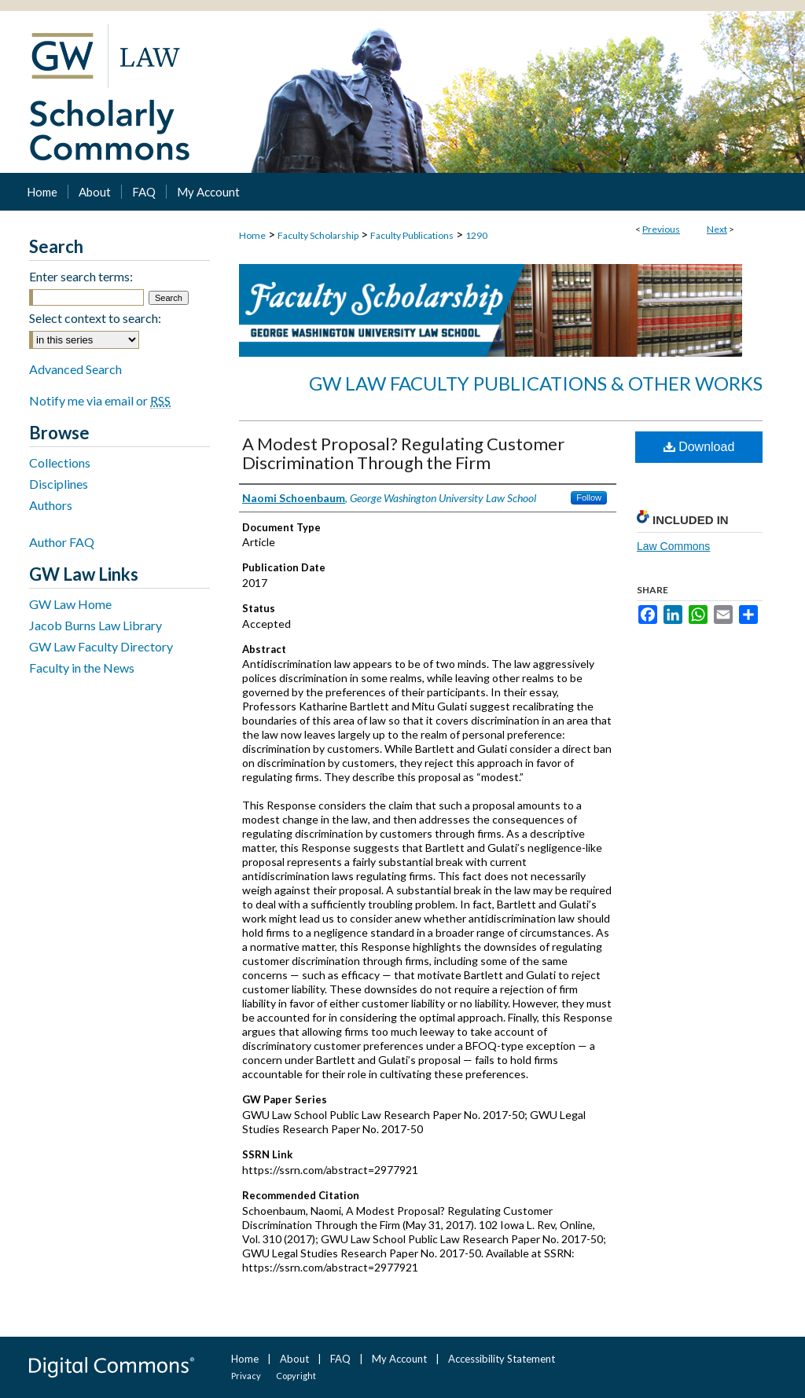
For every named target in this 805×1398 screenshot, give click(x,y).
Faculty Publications (412, 235)
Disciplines (58, 483)
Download (699, 446)
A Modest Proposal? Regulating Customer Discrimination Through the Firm (403, 453)
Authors (50, 504)
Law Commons (673, 546)
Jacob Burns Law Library (95, 625)
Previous (661, 229)
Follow (588, 497)
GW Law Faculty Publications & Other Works (536, 383)
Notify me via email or (100, 400)
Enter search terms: (81, 276)
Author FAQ (61, 541)
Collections (59, 462)
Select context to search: (95, 317)
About (294, 1358)
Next (717, 229)
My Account (399, 1358)
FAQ (340, 1358)
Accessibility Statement (501, 1358)
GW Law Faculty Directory (101, 646)
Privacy (246, 1375)
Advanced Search (75, 368)
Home (252, 235)
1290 (476, 235)
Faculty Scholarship (318, 235)
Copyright (296, 1375)
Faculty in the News (81, 667)
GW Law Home (70, 603)
